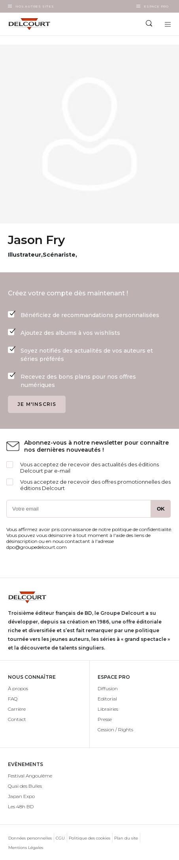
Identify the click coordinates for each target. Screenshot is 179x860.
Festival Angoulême (30, 776)
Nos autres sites (34, 6)
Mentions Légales (25, 847)
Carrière (17, 709)
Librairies (108, 709)
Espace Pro (156, 6)
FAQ (12, 699)
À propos (18, 688)
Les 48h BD (21, 806)
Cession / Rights (115, 729)
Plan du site (126, 838)
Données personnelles (30, 838)
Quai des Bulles (25, 786)
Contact (17, 719)
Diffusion (108, 688)
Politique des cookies (89, 838)
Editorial (107, 699)
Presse (105, 719)
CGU (60, 838)
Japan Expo (21, 796)
